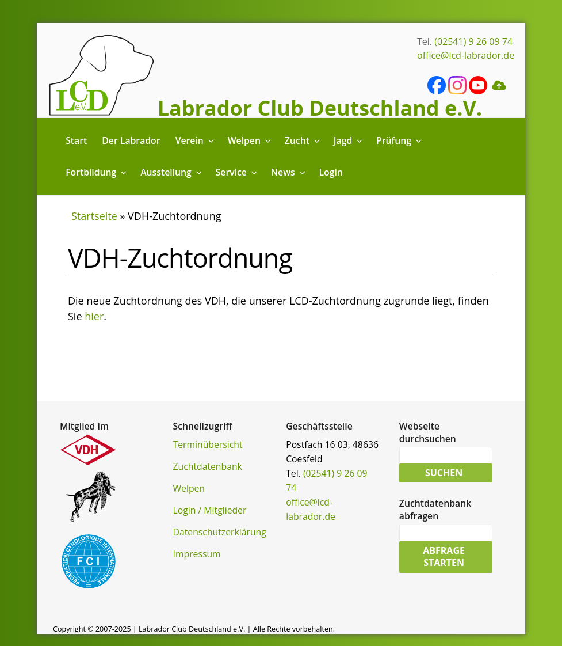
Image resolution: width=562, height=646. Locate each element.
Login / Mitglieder (210, 510)
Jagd (349, 140)
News (289, 172)
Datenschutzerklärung (219, 532)
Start (76, 140)
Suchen (443, 474)
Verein (195, 140)
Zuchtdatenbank (207, 466)
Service (237, 172)
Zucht (303, 140)
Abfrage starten (444, 559)
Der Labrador (131, 140)
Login (331, 172)
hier (94, 316)
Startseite (94, 216)
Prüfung (399, 140)
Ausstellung (171, 172)
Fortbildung (97, 172)
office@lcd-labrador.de (465, 55)
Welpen (250, 140)
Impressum (197, 554)
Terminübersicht (208, 444)
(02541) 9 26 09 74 (473, 41)
